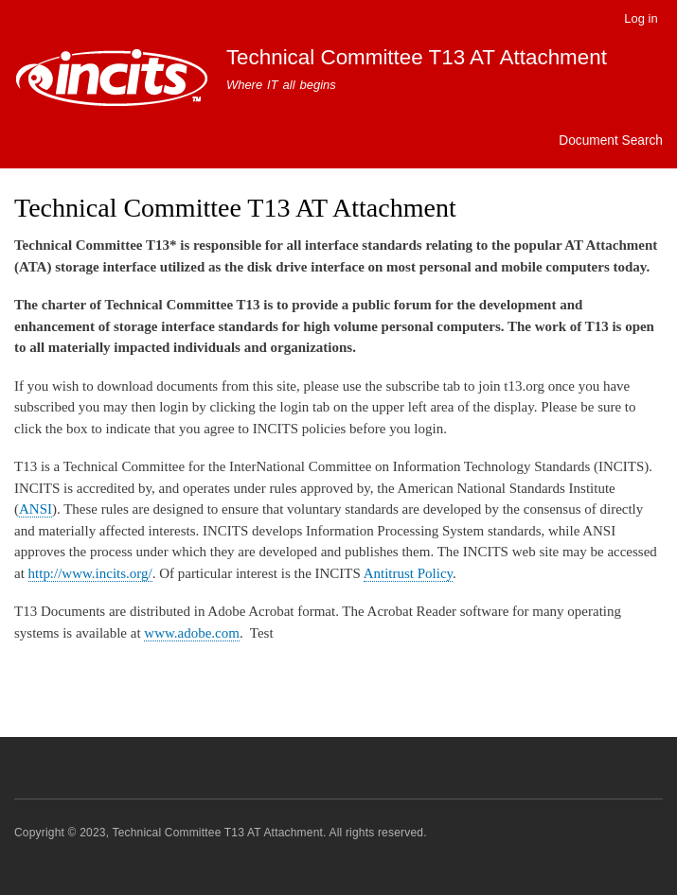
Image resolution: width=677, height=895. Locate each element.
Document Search (611, 140)
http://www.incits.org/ (90, 573)
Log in (640, 18)
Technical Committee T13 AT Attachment (416, 57)
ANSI (35, 509)
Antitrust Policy (408, 573)
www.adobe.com (192, 633)
